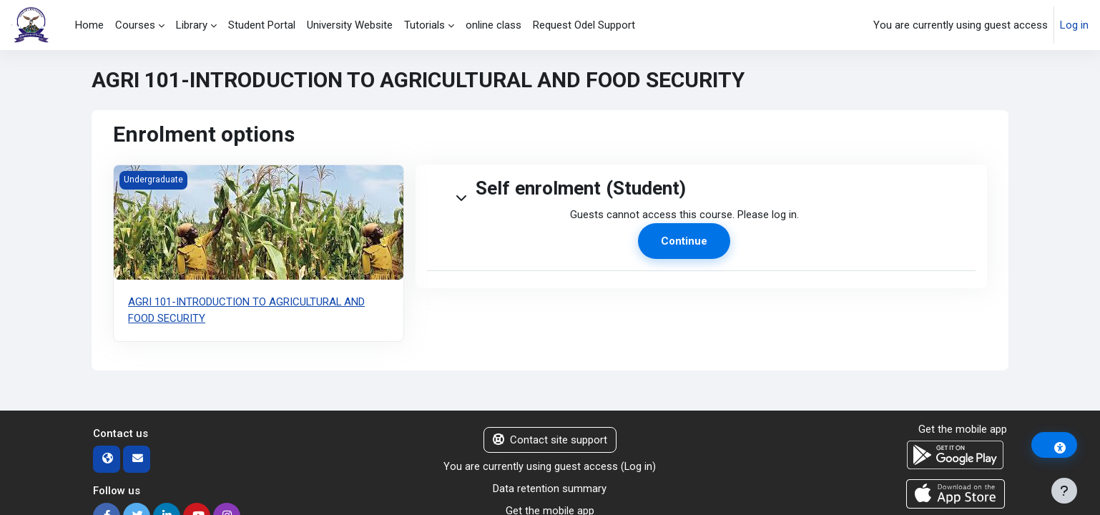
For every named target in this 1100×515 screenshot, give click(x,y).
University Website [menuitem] (350, 25)
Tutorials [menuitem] (424, 25)
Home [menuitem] (89, 25)
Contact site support (550, 439)
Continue (684, 241)
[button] (450, 189)
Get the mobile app (962, 428)
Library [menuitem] (191, 25)
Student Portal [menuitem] (261, 25)
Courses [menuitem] (135, 25)
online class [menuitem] (493, 25)
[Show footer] (1064, 491)
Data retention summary (550, 487)
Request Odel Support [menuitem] (584, 25)
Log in (1074, 25)
